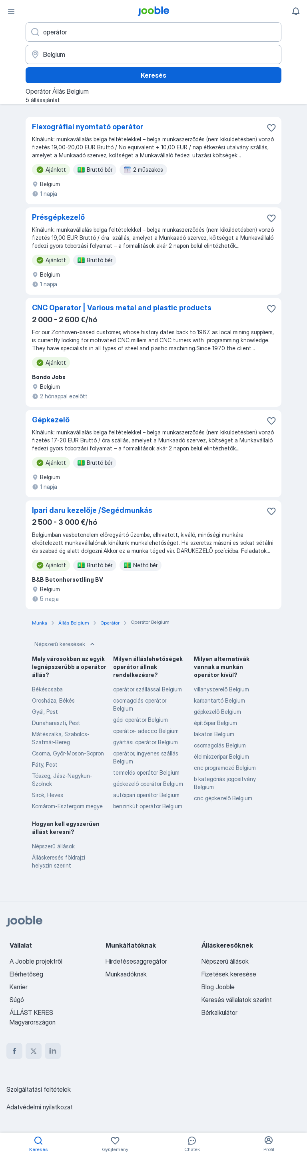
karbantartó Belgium (219, 700)
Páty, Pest (45, 764)
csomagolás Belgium (220, 745)
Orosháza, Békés (53, 700)
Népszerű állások (53, 846)
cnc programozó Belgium (225, 767)
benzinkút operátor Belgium (147, 806)
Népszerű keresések (65, 644)
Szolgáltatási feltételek (38, 1089)
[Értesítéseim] (296, 11)
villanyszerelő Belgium (221, 689)
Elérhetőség (26, 974)
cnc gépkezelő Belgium (223, 798)
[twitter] (34, 1051)
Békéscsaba (47, 689)
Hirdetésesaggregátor (136, 961)
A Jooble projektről (36, 961)
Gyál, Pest (45, 711)
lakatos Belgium (214, 734)
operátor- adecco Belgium (146, 730)
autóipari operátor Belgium (146, 794)
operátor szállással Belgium (147, 689)
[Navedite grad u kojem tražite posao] (153, 54)
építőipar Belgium (215, 722)
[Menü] (11, 11)
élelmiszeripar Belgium (221, 756)
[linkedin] (53, 1051)
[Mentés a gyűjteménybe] (271, 127)
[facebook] (14, 1051)
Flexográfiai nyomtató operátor (87, 127)
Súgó (17, 1000)
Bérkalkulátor (219, 1012)
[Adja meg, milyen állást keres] (153, 32)
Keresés (153, 75)
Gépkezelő (51, 420)
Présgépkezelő (58, 217)
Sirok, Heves (47, 794)
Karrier (19, 987)
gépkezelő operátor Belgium (148, 783)
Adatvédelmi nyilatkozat (39, 1107)
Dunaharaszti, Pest (56, 722)
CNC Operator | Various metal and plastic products (121, 307)
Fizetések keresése (228, 974)
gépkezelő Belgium (217, 711)
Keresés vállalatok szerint (236, 1000)
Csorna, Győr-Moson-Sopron (68, 753)
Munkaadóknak (126, 974)
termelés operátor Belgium (146, 772)
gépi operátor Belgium (140, 719)
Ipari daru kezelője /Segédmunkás (92, 510)
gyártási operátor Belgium (145, 742)
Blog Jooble (218, 987)
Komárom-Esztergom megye (67, 806)
